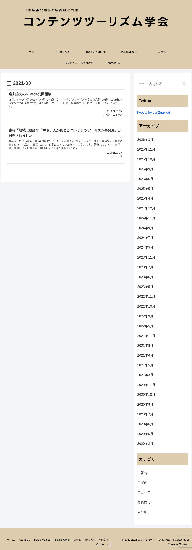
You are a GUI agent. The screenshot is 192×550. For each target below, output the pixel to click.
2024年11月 (146, 218)
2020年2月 (145, 444)
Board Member (42, 539)
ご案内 (142, 482)
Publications (62, 539)
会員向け (144, 502)
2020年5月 (145, 434)
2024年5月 (145, 247)
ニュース (144, 492)
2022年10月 (146, 306)
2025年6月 (145, 179)
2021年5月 (145, 365)
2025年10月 (146, 159)
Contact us (102, 544)
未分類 (142, 512)
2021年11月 (146, 336)
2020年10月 (146, 394)
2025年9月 (145, 169)
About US (24, 539)
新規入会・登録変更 (97, 539)
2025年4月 (145, 198)
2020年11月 (146, 385)
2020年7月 (145, 414)
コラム (77, 539)
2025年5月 (145, 189)
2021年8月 (145, 345)
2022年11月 (146, 296)
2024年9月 (145, 228)
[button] (184, 84)
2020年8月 (145, 404)
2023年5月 (145, 287)
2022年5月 (145, 326)
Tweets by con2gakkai (153, 112)
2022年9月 (145, 316)
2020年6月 (145, 424)
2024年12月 (146, 208)
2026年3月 (145, 140)
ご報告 (142, 473)
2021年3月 (145, 375)
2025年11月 (146, 149)
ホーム (11, 539)
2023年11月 (146, 257)
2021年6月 (145, 355)
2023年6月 (145, 277)
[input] (162, 84)
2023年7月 (145, 267)
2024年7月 (145, 238)
